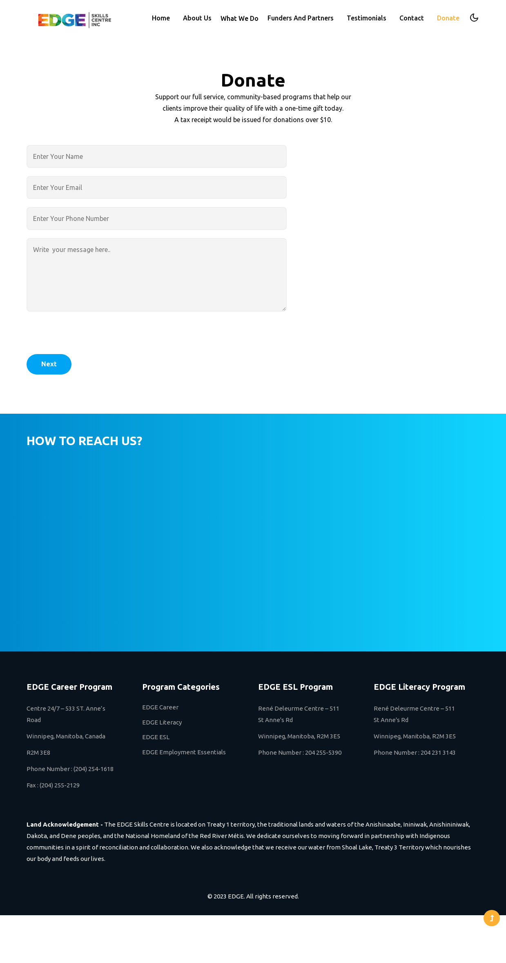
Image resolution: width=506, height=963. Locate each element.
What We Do (240, 18)
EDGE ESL (155, 736)
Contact (411, 18)
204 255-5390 (323, 752)
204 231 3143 (438, 752)
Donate (448, 18)
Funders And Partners (300, 18)
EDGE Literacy (162, 722)
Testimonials (366, 18)
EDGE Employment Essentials (184, 752)
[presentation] (89, 338)
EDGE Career (160, 707)
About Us (197, 18)
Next (49, 364)
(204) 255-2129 (60, 785)
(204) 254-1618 (94, 768)
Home (161, 18)
